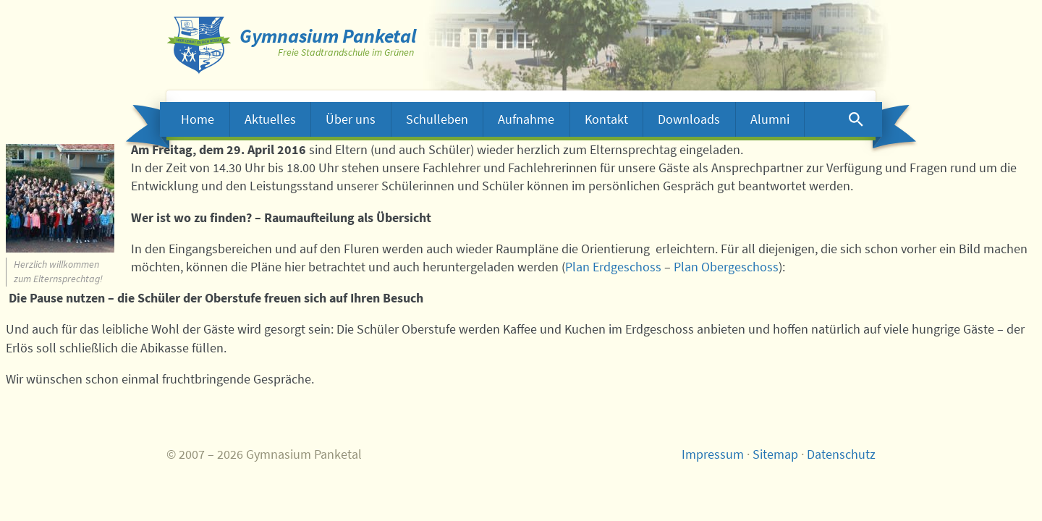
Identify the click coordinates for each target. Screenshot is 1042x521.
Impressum (713, 454)
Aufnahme (526, 119)
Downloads (689, 119)
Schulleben (437, 119)
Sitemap (775, 454)
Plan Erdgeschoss (613, 266)
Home (197, 119)
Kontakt (606, 119)
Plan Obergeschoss (726, 266)
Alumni (769, 119)
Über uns (351, 119)
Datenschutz (841, 454)
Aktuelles (270, 119)
